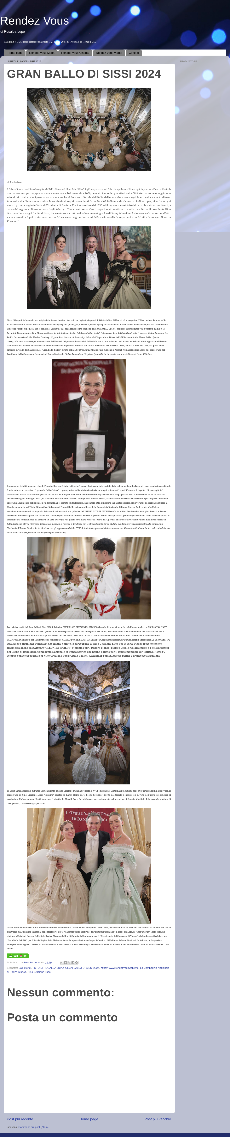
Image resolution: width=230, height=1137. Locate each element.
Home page (15, 52)
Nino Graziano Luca (39, 971)
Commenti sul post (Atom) (33, 1127)
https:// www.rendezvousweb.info (120, 967)
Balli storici (25, 967)
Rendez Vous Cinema (75, 52)
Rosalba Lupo (32, 962)
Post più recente (20, 1119)
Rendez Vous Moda (42, 52)
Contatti (134, 52)
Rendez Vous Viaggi (109, 52)
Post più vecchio (157, 1119)
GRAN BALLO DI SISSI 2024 (82, 967)
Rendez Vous (34, 20)
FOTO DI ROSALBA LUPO (48, 967)
